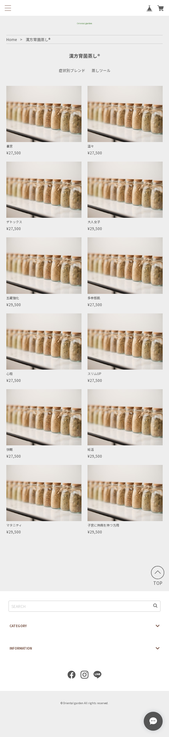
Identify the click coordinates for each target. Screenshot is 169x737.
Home (11, 39)
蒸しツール (101, 70)
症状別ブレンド (72, 70)
